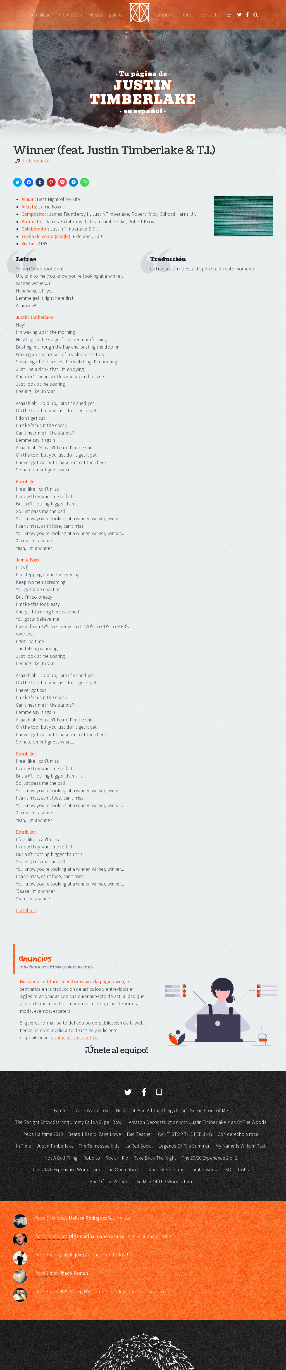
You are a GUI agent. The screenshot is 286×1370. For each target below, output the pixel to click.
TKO (227, 1170)
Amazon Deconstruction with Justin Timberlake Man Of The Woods (197, 1122)
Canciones (165, 15)
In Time (23, 1146)
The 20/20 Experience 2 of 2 (209, 1158)
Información (70, 15)
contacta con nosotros (74, 1038)
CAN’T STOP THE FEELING (185, 1134)
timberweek (204, 1170)
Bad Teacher (139, 1134)
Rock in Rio (117, 1158)
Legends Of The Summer (183, 1146)
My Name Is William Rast (240, 1146)
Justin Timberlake (140, 14)
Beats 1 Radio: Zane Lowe (94, 1134)
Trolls (243, 1170)
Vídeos (95, 15)
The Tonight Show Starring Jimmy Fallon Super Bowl (69, 1122)
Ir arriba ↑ (26, 910)
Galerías (116, 15)
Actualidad (40, 15)
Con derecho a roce (238, 1134)
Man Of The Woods (108, 1182)
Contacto (210, 15)
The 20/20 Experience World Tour (66, 1170)
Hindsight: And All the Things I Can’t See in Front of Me (172, 1110)
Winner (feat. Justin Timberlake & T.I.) (114, 150)
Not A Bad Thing (60, 1158)
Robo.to (91, 1158)
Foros (188, 15)
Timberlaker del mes (165, 1170)
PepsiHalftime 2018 (43, 1134)
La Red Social (139, 1146)
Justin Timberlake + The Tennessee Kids (78, 1146)
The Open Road (122, 1170)
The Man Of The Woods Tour (163, 1182)
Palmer (61, 1110)
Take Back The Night (155, 1158)
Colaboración (37, 161)
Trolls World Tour (92, 1110)
